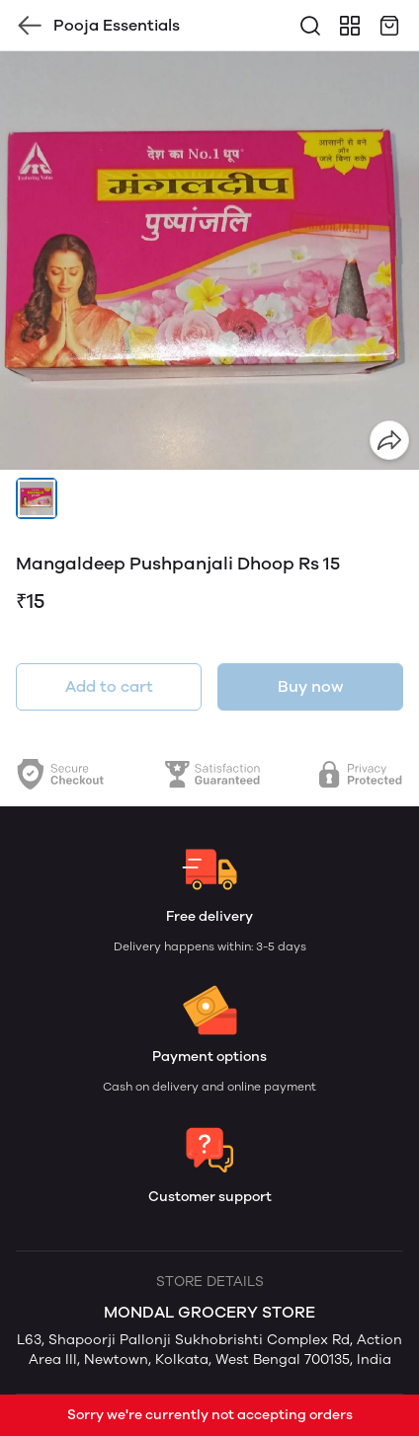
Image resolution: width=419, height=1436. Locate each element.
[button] (36, 498)
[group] (209, 260)
